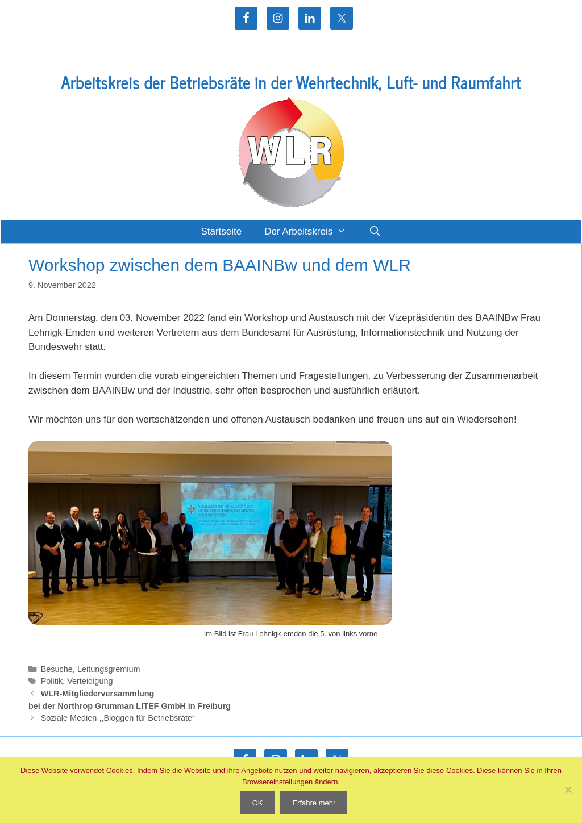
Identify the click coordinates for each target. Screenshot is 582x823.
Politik (52, 681)
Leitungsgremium (108, 669)
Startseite (221, 231)
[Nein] (567, 789)
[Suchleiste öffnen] (375, 231)
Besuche (57, 669)
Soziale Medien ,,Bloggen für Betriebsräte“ (118, 717)
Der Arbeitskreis (310, 231)
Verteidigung (90, 681)
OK (257, 803)
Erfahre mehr (313, 803)
